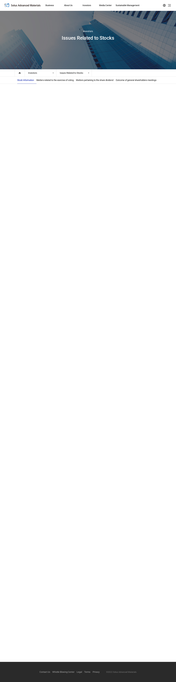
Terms (87, 672)
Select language (164, 5)
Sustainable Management (127, 5)
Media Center (105, 5)
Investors (86, 5)
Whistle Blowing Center (63, 672)
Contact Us (44, 672)
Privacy (96, 672)
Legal (79, 672)
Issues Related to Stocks (71, 73)
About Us (68, 5)
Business (49, 5)
